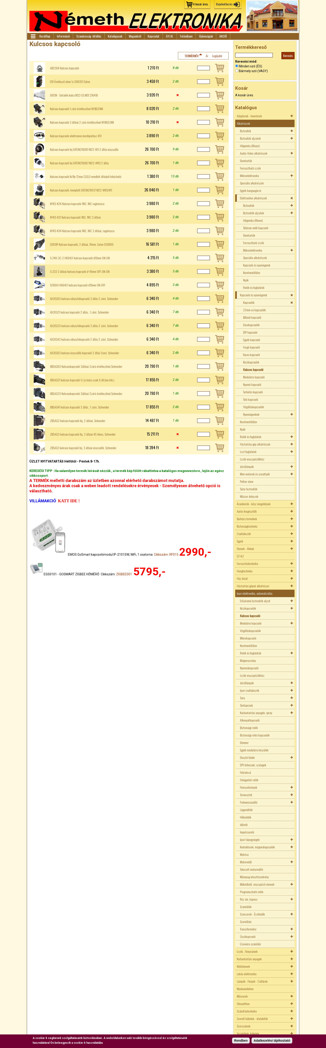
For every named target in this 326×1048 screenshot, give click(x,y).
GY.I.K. (169, 36)
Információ (63, 36)
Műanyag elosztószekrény (254, 876)
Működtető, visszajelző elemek (257, 884)
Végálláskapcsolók (253, 406)
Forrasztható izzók (250, 168)
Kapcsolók (248, 302)
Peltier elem (246, 481)
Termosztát (246, 794)
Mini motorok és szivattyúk (255, 474)
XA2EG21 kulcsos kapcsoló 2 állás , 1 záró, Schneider (79, 312)
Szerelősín (246, 921)
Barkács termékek (247, 518)
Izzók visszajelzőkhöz (252, 459)
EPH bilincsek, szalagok (253, 764)
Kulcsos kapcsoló (253, 369)
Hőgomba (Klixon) (250, 145)
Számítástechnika (247, 1011)
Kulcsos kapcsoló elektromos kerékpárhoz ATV (76, 136)
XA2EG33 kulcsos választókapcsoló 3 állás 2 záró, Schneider (84, 325)
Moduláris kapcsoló (254, 377)
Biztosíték (245, 130)
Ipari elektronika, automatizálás (254, 593)
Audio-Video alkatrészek (253, 153)
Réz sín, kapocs (248, 899)
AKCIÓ (223, 36)
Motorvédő (246, 861)
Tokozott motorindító (251, 869)
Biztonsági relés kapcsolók (255, 735)
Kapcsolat (153, 36)
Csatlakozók (244, 533)
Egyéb (240, 541)
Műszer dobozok (249, 496)
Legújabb (217, 55)
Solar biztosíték (248, 488)
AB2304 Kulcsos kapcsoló (64, 68)
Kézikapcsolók (251, 362)
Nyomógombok (251, 414)
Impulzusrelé (247, 832)
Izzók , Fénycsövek (247, 951)
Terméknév (192, 55)
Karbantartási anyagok (249, 958)
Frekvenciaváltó (248, 802)
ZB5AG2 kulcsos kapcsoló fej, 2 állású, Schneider (77, 420)
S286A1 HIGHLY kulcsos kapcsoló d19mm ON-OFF (77, 285)
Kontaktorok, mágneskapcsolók (257, 847)
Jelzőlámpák (247, 466)
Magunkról (135, 36)
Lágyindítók (246, 809)
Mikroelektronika (249, 175)
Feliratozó (245, 772)
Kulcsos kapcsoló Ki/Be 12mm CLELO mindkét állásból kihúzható (85, 176)
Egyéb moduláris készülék (254, 750)
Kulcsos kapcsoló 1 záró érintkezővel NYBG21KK (76, 108)
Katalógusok (115, 36)
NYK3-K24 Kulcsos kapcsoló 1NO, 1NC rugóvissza (77, 203)
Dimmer (244, 742)
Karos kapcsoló (251, 354)
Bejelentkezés (224, 4)
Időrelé (244, 824)
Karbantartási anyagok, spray (256, 712)
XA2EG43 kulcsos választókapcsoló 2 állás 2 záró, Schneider (84, 339)
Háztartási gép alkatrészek (255, 444)
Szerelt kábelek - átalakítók (252, 1018)
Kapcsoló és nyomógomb (256, 265)
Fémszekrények (248, 787)
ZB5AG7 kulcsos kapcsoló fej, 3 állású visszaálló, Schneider (83, 448)
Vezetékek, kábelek (248, 1033)
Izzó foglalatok (248, 451)
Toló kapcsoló (250, 399)
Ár (207, 55)
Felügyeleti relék (249, 779)
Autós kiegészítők (247, 511)
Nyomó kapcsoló (252, 384)
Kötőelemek (243, 966)
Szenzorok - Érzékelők (252, 914)
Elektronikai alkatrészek (253, 198)
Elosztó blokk (247, 757)
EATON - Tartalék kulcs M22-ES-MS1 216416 (74, 95)
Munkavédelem (245, 988)
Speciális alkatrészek (252, 183)
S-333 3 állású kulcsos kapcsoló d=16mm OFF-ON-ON (80, 271)
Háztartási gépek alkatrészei (253, 585)
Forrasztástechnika (247, 563)
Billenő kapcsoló (252, 317)
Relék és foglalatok (253, 287)
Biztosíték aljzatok (250, 138)
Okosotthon (243, 1003)
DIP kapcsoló (250, 332)
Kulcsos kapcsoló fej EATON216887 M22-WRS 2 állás (79, 163)
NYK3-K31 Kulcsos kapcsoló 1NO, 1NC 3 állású (75, 217)
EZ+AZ (240, 556)
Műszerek (242, 996)
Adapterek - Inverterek (249, 115)
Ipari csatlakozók (249, 690)
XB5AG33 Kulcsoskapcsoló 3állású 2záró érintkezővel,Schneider (86, 393)
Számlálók (246, 906)
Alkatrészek (243, 123)
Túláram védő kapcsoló (255, 227)
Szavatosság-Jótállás (88, 36)
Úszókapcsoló (248, 936)
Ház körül (242, 578)
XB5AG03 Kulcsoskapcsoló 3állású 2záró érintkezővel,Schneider (86, 366)
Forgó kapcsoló (251, 347)
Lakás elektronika (246, 973)
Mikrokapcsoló (248, 638)
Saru (242, 697)
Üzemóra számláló (250, 944)
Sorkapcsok (246, 705)
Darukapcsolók (251, 324)
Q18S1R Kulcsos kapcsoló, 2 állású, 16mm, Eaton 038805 (82, 244)
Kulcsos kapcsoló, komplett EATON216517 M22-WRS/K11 (81, 190)
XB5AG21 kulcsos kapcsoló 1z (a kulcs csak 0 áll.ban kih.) (82, 380)
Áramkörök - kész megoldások (254, 503)
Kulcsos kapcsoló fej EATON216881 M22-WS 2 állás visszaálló (84, 149)
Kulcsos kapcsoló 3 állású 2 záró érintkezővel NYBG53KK (82, 122)
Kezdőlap (44, 36)
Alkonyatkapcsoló (250, 720)
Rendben (241, 1040)
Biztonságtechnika (247, 526)
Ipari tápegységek (250, 839)
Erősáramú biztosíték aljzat (255, 600)
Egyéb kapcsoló (251, 339)
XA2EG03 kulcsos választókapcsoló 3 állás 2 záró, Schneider (84, 298)
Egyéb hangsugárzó (250, 190)
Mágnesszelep (248, 660)
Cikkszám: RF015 (166, 554)
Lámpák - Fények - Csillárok (252, 981)
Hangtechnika (244, 571)
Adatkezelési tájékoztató (272, 1040)
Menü (32, 36)
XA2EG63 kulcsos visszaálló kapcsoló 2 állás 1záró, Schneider (84, 353)
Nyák (246, 280)
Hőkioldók (245, 817)
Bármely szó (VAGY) (253, 71)
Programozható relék (251, 891)
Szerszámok (243, 1026)
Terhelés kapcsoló (253, 391)
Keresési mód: (246, 61)
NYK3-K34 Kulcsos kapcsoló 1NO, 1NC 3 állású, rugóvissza (82, 231)
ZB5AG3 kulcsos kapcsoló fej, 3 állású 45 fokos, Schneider (83, 434)
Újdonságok (206, 36)
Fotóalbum (186, 36)
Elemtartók (246, 160)
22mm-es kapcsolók (254, 309)
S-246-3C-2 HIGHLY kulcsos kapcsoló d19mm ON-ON (80, 258)
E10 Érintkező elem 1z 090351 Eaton (70, 81)
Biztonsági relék (249, 727)
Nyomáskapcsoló (249, 668)
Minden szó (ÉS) (250, 66)
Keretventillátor (251, 272)
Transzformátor (248, 929)
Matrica (244, 854)
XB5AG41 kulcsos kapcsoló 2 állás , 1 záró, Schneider (79, 407)
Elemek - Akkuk (245, 548)
